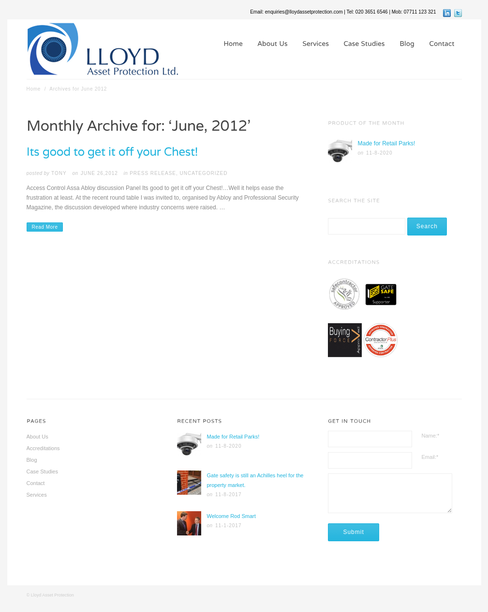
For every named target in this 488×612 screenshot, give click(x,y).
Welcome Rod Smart (231, 516)
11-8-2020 (379, 153)
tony (59, 173)
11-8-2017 (228, 494)
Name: (431, 436)
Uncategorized (204, 173)
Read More (45, 227)
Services (37, 495)
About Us (37, 436)
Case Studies (42, 471)
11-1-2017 (228, 525)
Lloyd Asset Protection (52, 595)
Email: (430, 457)
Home (34, 89)
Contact (36, 483)
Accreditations (43, 448)
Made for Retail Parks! (386, 143)
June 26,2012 (99, 173)
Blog (32, 460)
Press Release (153, 173)
